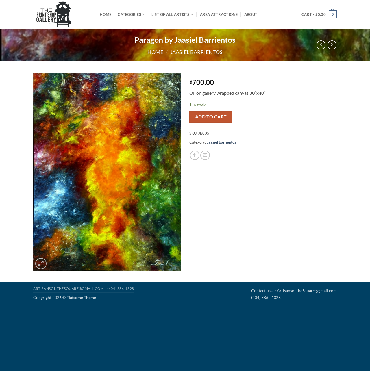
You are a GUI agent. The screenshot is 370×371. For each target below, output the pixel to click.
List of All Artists (172, 14)
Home (105, 14)
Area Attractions (219, 14)
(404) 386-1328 (120, 288)
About (250, 14)
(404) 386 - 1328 (266, 297)
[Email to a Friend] (205, 155)
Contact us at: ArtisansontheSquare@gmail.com (294, 290)
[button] (319, 14)
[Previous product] (332, 44)
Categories (131, 14)
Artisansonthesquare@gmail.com (68, 288)
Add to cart (211, 116)
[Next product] (321, 44)
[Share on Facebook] (194, 155)
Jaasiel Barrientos (196, 52)
